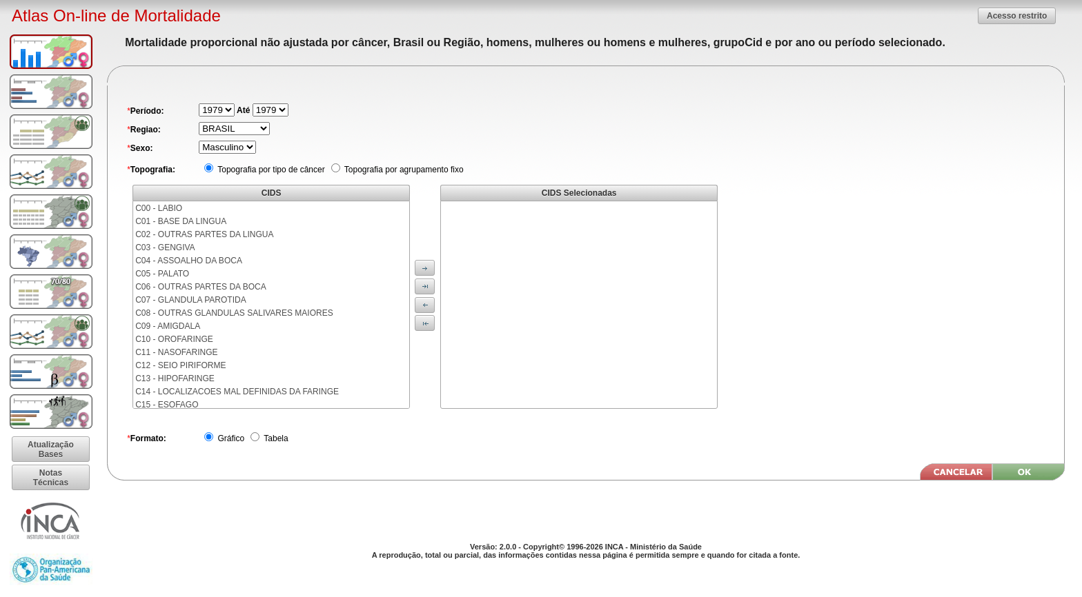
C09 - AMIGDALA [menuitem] (167, 326)
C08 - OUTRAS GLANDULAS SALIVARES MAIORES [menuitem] (234, 313)
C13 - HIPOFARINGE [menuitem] (175, 378)
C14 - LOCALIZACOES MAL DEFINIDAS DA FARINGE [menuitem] (237, 391)
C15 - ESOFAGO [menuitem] (166, 404)
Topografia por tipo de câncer (270, 169)
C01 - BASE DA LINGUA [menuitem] (180, 221)
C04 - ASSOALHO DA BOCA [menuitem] (188, 260)
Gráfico (229, 438)
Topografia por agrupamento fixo (403, 169)
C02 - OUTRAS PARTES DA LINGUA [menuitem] (204, 234)
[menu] (271, 305)
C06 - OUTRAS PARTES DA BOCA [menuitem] (200, 287)
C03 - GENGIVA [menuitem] (165, 247)
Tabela (275, 438)
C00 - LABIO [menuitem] (158, 208)
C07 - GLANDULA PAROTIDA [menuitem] (190, 300)
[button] (1017, 15)
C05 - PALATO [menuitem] (162, 274)
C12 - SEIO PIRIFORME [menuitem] (180, 365)
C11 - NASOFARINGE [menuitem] (176, 352)
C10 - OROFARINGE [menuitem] (174, 339)
